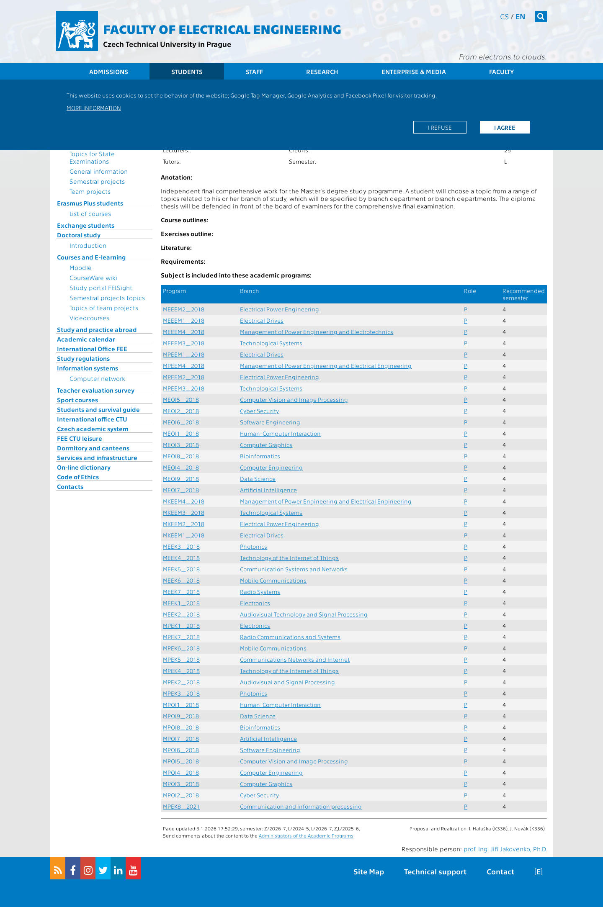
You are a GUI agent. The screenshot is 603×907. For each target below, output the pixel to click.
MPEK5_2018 (181, 659)
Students (187, 71)
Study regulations (83, 358)
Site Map (368, 871)
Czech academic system (93, 428)
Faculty (501, 71)
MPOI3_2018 (181, 783)
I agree (504, 127)
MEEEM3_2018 (183, 343)
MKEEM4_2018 (183, 501)
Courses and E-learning (91, 257)
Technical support (435, 871)
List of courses (90, 213)
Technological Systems (271, 343)
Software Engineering (270, 422)
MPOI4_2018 (181, 772)
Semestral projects (97, 181)
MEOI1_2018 (181, 433)
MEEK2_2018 (181, 614)
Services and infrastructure (97, 457)
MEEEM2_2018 (183, 309)
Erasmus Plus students (90, 203)
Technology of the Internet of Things (289, 557)
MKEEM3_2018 (183, 512)
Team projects (90, 191)
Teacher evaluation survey (95, 390)
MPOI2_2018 (181, 795)
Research (322, 71)
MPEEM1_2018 (183, 354)
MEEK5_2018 (181, 569)
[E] (538, 871)
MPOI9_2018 (181, 715)
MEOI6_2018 (181, 422)
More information (94, 107)
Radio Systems (260, 591)
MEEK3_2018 (181, 546)
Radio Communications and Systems (290, 636)
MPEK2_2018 (181, 682)
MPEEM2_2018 (183, 376)
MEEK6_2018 (181, 580)
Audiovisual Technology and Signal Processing (304, 614)
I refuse (440, 127)
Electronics (255, 602)
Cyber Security (259, 410)
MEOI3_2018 (181, 444)
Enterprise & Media (413, 71)
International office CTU (92, 419)
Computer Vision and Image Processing (294, 399)
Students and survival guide (98, 409)
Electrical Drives (261, 320)
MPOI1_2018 (181, 704)
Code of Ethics (78, 476)
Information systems (87, 368)
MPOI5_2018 (181, 761)
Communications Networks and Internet (295, 659)
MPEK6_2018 (181, 648)
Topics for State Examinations (92, 157)
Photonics (253, 546)
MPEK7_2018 (181, 636)
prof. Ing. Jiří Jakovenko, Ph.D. (505, 849)
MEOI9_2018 (181, 478)
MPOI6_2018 (181, 749)
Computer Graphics (266, 444)
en (520, 16)
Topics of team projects (104, 307)
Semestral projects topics (107, 297)
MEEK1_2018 (181, 602)
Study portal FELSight (101, 287)
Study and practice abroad (97, 329)
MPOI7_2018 (181, 738)
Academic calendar (86, 339)
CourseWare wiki (93, 277)
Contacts (70, 486)
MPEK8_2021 (181, 806)
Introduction (88, 245)
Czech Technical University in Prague (167, 43)
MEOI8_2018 (181, 456)
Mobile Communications (273, 580)
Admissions (108, 71)
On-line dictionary (84, 467)
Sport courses (77, 399)
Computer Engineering (271, 467)
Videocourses (89, 317)
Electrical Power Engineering (279, 309)
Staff (254, 71)
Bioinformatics (260, 456)
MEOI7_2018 (181, 489)
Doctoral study (78, 235)
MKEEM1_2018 (183, 535)
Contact (500, 871)
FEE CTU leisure (79, 438)
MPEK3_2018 (181, 693)
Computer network (97, 378)
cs (504, 16)
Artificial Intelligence (268, 489)
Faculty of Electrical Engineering (222, 28)
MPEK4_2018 (181, 670)
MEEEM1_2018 (183, 320)
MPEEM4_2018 (183, 365)
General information (99, 171)
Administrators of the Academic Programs (306, 835)
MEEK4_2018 (181, 557)
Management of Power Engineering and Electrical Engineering (326, 365)
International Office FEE (92, 348)
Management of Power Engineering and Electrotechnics (316, 331)
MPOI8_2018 (181, 727)
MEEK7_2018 (181, 591)
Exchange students (85, 225)
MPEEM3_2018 (183, 388)
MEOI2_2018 (181, 410)
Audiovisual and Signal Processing (287, 682)
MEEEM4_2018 (183, 331)
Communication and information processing (301, 806)
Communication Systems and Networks (294, 569)
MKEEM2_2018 (183, 523)
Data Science (258, 478)
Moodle (81, 267)
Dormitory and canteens (93, 448)
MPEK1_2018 (181, 625)
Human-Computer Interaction (280, 433)
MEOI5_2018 (181, 399)
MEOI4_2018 (181, 467)
